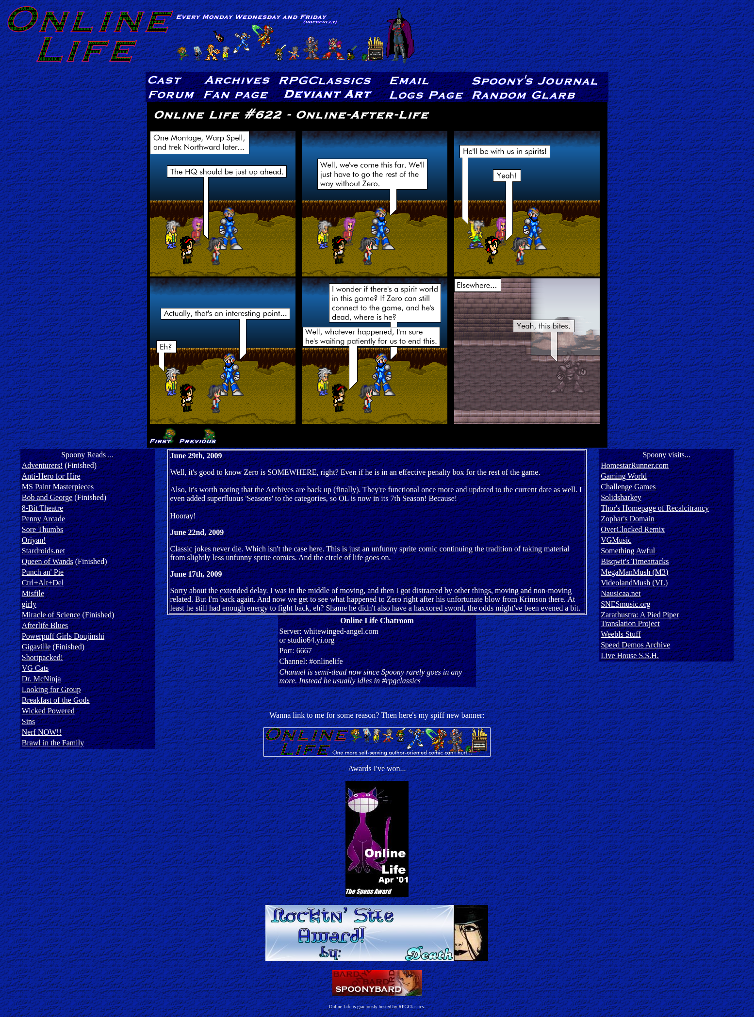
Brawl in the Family (53, 743)
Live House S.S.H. (630, 655)
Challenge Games (628, 487)
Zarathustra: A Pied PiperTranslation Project (640, 619)
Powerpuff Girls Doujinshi (63, 636)
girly (29, 604)
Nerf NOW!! (42, 732)
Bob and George (47, 497)
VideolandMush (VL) (634, 583)
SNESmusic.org (625, 604)
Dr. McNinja (41, 679)
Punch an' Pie (43, 572)
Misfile (33, 593)
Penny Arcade (43, 519)
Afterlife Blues (45, 625)
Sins (28, 721)
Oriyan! (34, 540)
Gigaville (36, 647)
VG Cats (35, 668)
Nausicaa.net (620, 593)
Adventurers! (42, 465)
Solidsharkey (621, 497)
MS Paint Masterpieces (58, 487)
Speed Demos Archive (635, 645)
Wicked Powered (48, 711)
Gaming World (624, 476)
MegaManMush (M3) (634, 572)
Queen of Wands (47, 561)
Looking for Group (51, 689)
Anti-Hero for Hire (51, 476)
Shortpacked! (42, 657)
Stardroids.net (43, 551)
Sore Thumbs (42, 529)
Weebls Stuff (620, 634)
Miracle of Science (51, 615)
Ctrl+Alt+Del (43, 583)
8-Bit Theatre (42, 508)
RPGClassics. (411, 1006)
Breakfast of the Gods (56, 700)
